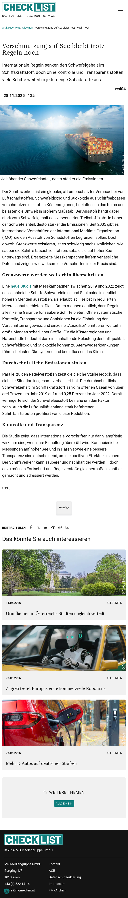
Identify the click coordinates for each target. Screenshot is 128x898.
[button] (6, 891)
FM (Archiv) (57, 890)
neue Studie (21, 286)
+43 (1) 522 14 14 (17, 884)
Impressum (57, 884)
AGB (52, 871)
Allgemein (27, 27)
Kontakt (54, 864)
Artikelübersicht (11, 27)
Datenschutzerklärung (65, 877)
